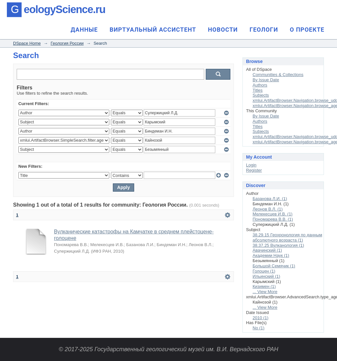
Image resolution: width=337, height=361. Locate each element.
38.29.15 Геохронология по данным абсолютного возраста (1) (287, 237)
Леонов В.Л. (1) (268, 209)
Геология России (67, 43)
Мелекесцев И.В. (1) (273, 214)
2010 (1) (260, 317)
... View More (265, 291)
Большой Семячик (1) (274, 265)
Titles (258, 90)
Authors (260, 85)
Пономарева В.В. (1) (273, 219)
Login (251, 165)
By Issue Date (266, 79)
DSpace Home (27, 43)
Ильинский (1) (266, 276)
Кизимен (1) (264, 286)
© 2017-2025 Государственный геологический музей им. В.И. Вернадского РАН (168, 349)
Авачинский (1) (267, 250)
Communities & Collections (278, 74)
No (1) (258, 327)
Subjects (261, 95)
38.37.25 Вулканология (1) (278, 245)
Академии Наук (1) (271, 255)
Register (254, 170)
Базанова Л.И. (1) (270, 198)
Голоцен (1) (264, 271)
